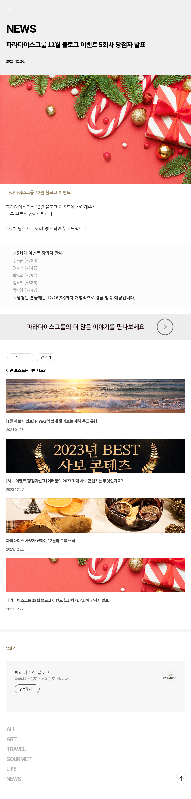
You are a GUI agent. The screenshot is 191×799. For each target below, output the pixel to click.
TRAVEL (16, 749)
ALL (11, 729)
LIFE (11, 769)
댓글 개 (11, 647)
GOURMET (19, 759)
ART (11, 739)
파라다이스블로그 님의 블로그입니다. (42, 678)
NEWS (21, 28)
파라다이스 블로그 (32, 672)
